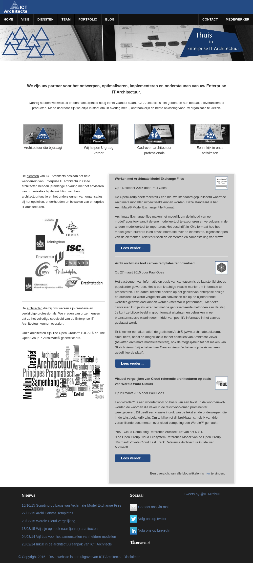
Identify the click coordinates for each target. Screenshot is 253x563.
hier (207, 473)
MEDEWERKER (237, 19)
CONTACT (210, 19)
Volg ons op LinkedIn (150, 530)
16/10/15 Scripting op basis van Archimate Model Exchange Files (71, 505)
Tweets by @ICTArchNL (202, 494)
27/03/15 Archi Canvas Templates (47, 513)
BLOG (110, 19)
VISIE (25, 19)
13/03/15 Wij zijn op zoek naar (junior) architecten (60, 529)
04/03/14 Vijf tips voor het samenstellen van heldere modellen (69, 537)
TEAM (66, 19)
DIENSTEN (45, 19)
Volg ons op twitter (148, 519)
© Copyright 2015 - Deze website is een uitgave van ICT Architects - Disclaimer (79, 557)
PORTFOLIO (88, 19)
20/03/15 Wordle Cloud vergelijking (48, 521)
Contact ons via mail (149, 507)
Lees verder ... (132, 248)
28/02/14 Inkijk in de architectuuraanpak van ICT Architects (67, 544)
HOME (8, 19)
